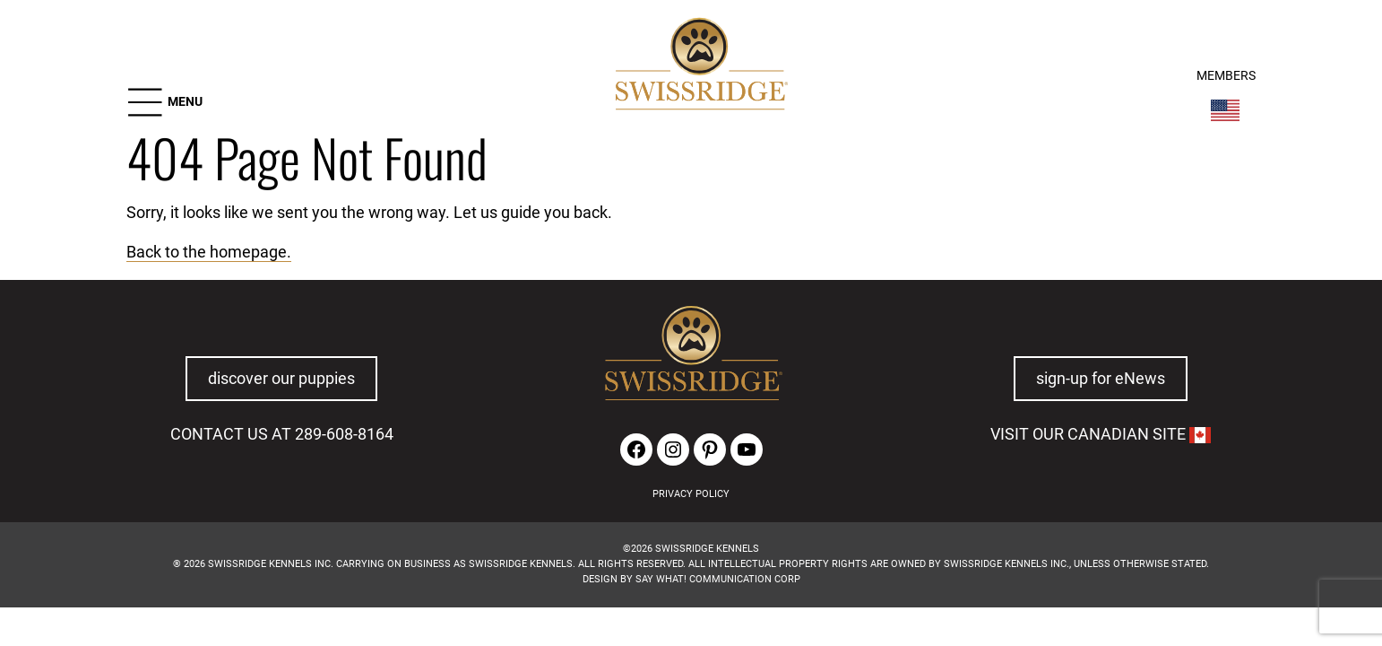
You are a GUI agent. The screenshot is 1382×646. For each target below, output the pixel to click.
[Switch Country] (1225, 110)
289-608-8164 (344, 434)
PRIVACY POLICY (691, 494)
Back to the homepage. (208, 252)
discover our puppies (281, 379)
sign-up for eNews (1100, 379)
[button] (164, 102)
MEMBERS (1226, 75)
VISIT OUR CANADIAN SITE (1100, 434)
